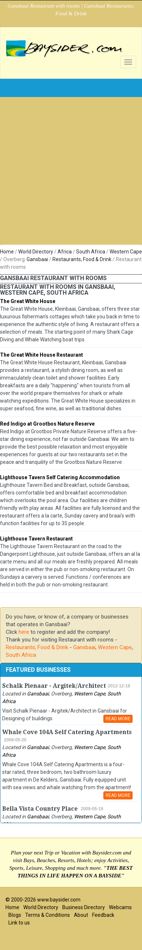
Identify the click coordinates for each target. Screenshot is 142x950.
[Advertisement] (68, 172)
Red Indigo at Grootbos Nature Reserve (47, 424)
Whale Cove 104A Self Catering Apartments (67, 732)
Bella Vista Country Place (40, 808)
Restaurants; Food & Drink (81, 259)
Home (7, 252)
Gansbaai (37, 259)
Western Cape (126, 252)
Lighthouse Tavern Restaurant (36, 539)
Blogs (14, 915)
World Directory (35, 252)
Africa (65, 252)
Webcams (120, 907)
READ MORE (118, 718)
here (24, 632)
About (81, 915)
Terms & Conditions (47, 915)
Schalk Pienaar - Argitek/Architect (54, 685)
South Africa (90, 252)
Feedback (103, 915)
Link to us (19, 923)
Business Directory (83, 907)
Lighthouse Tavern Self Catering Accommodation (60, 477)
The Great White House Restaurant (41, 355)
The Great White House (27, 301)
